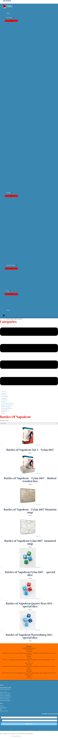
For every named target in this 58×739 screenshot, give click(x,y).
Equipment (4, 411)
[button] (29, 356)
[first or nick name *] (29, 720)
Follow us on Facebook (5, 693)
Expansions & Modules (7, 408)
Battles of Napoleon (6, 406)
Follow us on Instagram (5, 695)
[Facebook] (4, 1)
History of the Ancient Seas (8, 404)
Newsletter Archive (4, 710)
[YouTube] (10, 1)
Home (1, 319)
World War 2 (5, 399)
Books (3, 413)
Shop (4, 319)
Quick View (38, 445)
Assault (3, 401)
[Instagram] (8, 1)
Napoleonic (4, 398)
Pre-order (4, 391)
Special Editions (5, 409)
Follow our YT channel (5, 700)
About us (2, 706)
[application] (13, 17)
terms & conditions (29, 733)
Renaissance (4, 395)
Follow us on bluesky (5, 698)
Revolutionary (5, 396)
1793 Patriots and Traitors (7, 403)
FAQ (1, 709)
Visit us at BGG (3, 692)
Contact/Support (3, 707)
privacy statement (11, 733)
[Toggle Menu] (11, 21)
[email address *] (29, 717)
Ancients (4, 393)
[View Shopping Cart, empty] (4, 315)
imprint (1, 733)
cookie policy (5, 733)
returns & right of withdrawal (20, 733)
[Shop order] (29, 423)
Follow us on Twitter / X (5, 697)
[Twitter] (6, 1)
